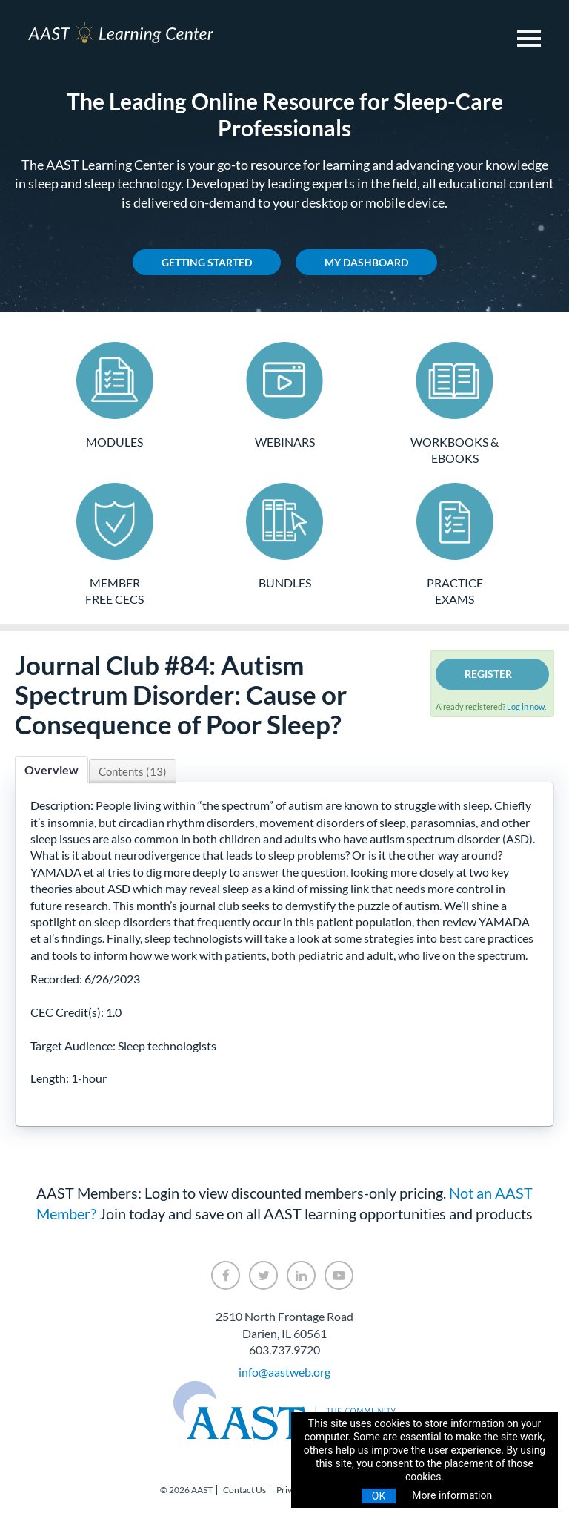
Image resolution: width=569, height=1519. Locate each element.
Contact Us (244, 1489)
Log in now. (526, 706)
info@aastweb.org (284, 1372)
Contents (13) (133, 771)
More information (452, 1495)
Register (488, 674)
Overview (51, 769)
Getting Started (207, 262)
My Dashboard (366, 262)
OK (378, 1496)
